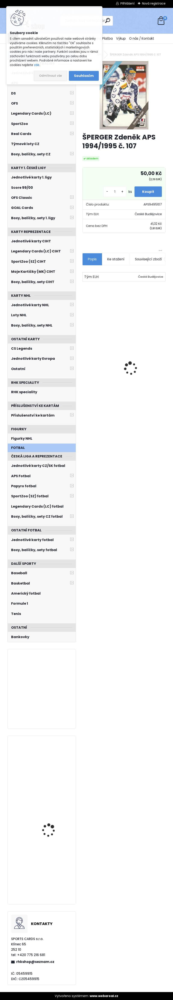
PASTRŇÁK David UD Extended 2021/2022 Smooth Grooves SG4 (51, 867)
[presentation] (84, 361)
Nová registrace (154, 3)
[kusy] (113, 191)
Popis (92, 259)
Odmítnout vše (50, 76)
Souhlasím (84, 75)
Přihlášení (127, 3)
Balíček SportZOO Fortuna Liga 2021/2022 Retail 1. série (100, 365)
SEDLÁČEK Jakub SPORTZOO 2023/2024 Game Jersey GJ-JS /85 (53, 810)
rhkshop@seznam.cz (35, 961)
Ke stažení (115, 259)
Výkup (121, 38)
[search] (107, 20)
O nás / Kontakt (141, 38)
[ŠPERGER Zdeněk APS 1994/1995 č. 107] (123, 95)
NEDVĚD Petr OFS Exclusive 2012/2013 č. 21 (144, 374)
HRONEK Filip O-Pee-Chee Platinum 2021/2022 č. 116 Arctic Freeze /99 (54, 760)
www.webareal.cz (104, 996)
